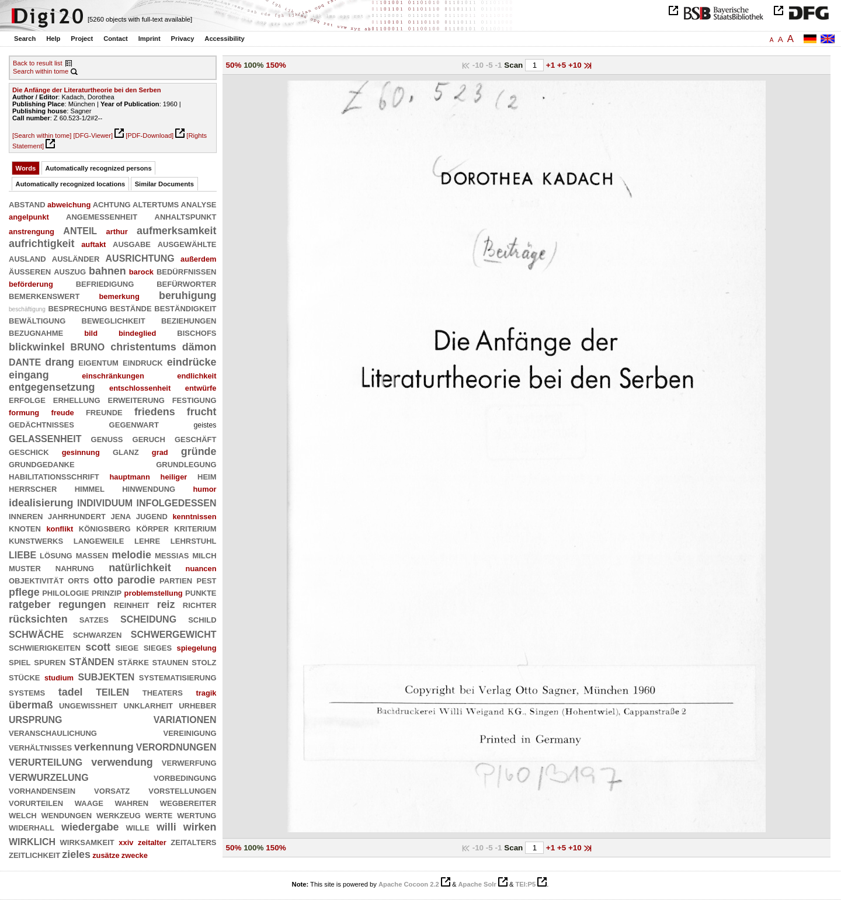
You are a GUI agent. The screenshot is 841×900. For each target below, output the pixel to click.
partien (175, 580)
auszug (70, 271)
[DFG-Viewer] (93, 135)
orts (78, 580)
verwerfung (189, 762)
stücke (24, 677)
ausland (27, 258)
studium (59, 677)
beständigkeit (185, 308)
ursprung (35, 718)
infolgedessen (177, 502)
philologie (65, 592)
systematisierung (178, 677)
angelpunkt (29, 217)
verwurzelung (49, 776)
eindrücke (192, 362)
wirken (200, 827)
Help (53, 38)
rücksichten (38, 619)
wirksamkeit (87, 841)
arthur (116, 231)
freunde (104, 412)
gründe (199, 451)
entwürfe (201, 388)
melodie (131, 555)
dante (25, 361)
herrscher (33, 488)
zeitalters (193, 841)
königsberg (105, 528)
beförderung (31, 284)
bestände (131, 308)
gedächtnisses (41, 424)
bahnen (107, 271)
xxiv (126, 842)
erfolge (27, 399)
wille (138, 827)
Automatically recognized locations (71, 183)
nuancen (201, 568)
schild (202, 619)
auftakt (93, 244)
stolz (204, 662)
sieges (158, 647)
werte (159, 815)
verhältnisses (40, 747)
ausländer (76, 258)
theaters (163, 692)
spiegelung (197, 648)
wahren (131, 802)
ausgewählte (187, 243)
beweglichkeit (113, 320)
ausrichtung (140, 257)
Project (82, 38)
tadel (70, 692)
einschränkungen (113, 375)
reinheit (132, 604)
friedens (154, 412)
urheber (197, 705)
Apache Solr (477, 884)
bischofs (196, 332)
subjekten (106, 676)
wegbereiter (188, 802)
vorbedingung (185, 777)
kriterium (195, 528)
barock (141, 271)
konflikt (59, 528)
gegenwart (134, 424)
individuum (105, 502)
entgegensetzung (52, 387)
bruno (88, 346)
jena (121, 516)
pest (207, 580)
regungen (82, 604)
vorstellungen (182, 790)
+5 (562, 65)
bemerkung (119, 296)
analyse (199, 204)
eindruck (143, 362)
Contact (115, 38)
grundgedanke (42, 464)
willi (166, 827)
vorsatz (112, 790)
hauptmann (129, 476)
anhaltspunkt (186, 216)
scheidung (148, 618)
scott (97, 647)
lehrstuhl (194, 540)
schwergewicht (174, 633)
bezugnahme (36, 332)
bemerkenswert (44, 295)
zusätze (106, 855)
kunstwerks (36, 540)
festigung (194, 399)
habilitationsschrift (54, 476)
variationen (185, 718)
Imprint (149, 38)
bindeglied (137, 333)
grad (160, 452)
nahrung (74, 568)
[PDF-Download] (149, 135)
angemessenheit (101, 216)
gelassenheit (45, 437)
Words (26, 168)
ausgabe (132, 243)
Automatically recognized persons (99, 168)
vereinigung (189, 732)
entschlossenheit (140, 388)
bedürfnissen (187, 271)
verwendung (122, 762)
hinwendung (148, 488)
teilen (112, 691)
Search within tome (40, 71)
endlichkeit (196, 375)
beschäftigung (27, 309)
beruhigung (188, 295)
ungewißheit (88, 705)
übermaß (31, 705)
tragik (206, 693)
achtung (112, 204)
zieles (76, 854)
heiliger (174, 476)
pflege (24, 592)
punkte (200, 592)
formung (24, 412)
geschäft (196, 438)
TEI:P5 (525, 884)
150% (276, 65)
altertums (156, 204)
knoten (25, 528)
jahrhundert (77, 516)
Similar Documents (164, 183)
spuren (49, 662)
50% (234, 65)
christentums (143, 347)
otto (103, 580)
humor (204, 489)
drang (59, 362)
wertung (196, 815)
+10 (576, 65)
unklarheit (148, 705)
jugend (152, 516)
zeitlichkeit (34, 854)
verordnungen (176, 746)
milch (204, 555)
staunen (170, 662)
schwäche (36, 633)
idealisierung (41, 503)
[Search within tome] (41, 135)
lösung (56, 555)
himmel (90, 488)
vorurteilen (36, 802)
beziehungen (189, 320)
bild (91, 333)
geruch (149, 438)
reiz (166, 604)
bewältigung (37, 320)
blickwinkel (37, 347)
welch (23, 815)
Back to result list (37, 63)
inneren (26, 516)
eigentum (98, 362)
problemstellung (153, 593)
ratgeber (30, 604)
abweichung (69, 204)
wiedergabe (90, 827)
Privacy (182, 38)
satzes (94, 619)
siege (127, 647)
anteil (80, 230)
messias (172, 555)
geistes (204, 425)
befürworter (186, 283)
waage (89, 802)
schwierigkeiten (45, 647)
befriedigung (105, 283)
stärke (132, 662)
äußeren (30, 271)
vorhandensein (42, 790)
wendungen (66, 815)
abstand (27, 204)
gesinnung (81, 452)
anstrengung (31, 231)
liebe (22, 554)
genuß (107, 438)
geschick (29, 451)
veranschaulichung (53, 732)
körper (152, 528)
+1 (551, 65)
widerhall (31, 827)
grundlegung (186, 464)
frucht (202, 412)
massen (92, 555)
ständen (91, 661)
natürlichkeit (140, 568)
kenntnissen (194, 516)
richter (200, 604)
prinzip (106, 592)
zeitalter (152, 842)
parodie (136, 580)
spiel (20, 662)
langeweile (99, 540)
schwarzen (97, 634)
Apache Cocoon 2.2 (408, 884)
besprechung (77, 308)
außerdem (198, 259)
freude (62, 412)
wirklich (32, 840)
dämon (199, 347)
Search (25, 38)
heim (207, 476)
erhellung (76, 399)
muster (25, 568)
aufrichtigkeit (42, 243)
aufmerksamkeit (176, 231)
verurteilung (45, 761)
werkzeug (118, 815)
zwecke (134, 855)
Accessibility (224, 38)
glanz (126, 451)
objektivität (36, 580)
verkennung (104, 747)
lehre (147, 540)
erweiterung (136, 399)
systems (27, 692)
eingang (29, 375)
